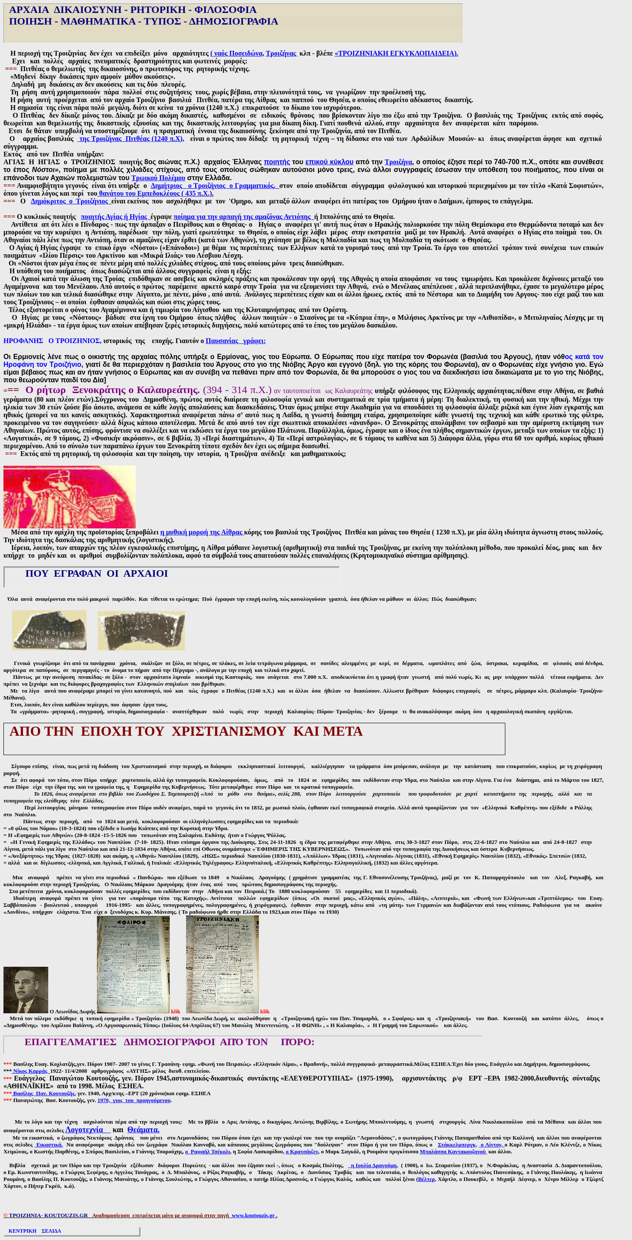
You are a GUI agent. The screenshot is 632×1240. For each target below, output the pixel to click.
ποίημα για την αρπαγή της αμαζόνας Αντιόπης (244, 216)
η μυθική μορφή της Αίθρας (202, 532)
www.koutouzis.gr (253, 1215)
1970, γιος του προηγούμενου (133, 1100)
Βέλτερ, (427, 1179)
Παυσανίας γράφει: (236, 340)
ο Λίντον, (491, 1144)
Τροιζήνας (282, 53)
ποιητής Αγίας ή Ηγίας (115, 216)
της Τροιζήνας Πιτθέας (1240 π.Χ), (131, 138)
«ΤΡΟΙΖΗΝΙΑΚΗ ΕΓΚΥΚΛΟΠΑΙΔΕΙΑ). (396, 53)
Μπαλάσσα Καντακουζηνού (453, 1151)
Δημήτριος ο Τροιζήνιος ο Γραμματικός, (214, 185)
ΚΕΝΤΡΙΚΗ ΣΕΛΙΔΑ (34, 1231)
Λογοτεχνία (88, 1129)
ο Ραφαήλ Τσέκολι (207, 1151)
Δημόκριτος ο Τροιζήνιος (71, 201)
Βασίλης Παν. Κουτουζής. (44, 1093)
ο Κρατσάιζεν (302, 1151)
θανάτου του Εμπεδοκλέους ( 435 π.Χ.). (155, 193)
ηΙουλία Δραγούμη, (373, 1165)
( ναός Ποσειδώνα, (237, 53)
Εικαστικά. (49, 1144)
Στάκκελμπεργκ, (457, 1144)
